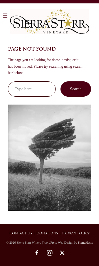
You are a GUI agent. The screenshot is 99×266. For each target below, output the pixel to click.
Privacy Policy (75, 233)
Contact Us (21, 233)
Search (76, 89)
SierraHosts (85, 242)
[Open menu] (5, 15)
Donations (47, 233)
